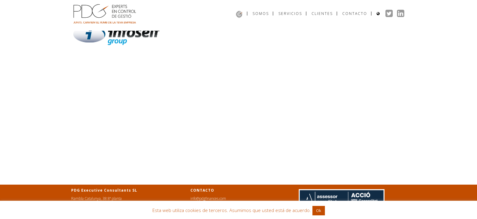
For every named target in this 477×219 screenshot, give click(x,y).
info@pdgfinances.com (208, 198)
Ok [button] (318, 210)
